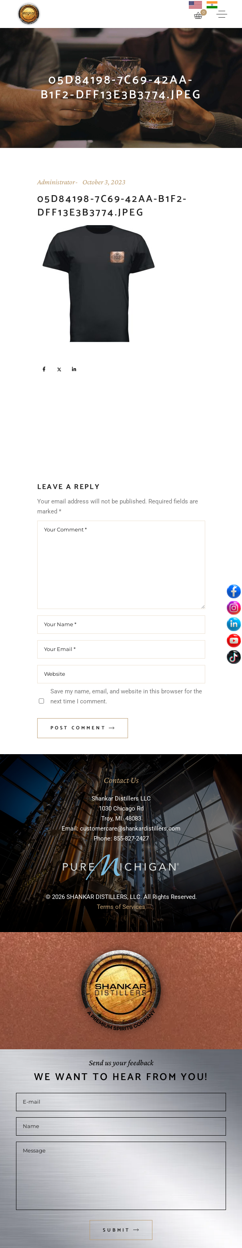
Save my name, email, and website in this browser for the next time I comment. (126, 696)
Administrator (56, 182)
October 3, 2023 (104, 182)
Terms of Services (121, 907)
